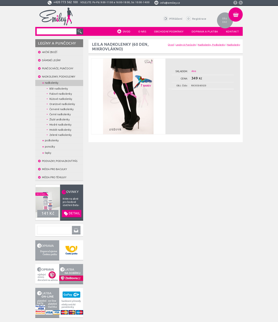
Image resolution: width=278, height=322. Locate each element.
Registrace (199, 18)
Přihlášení (175, 18)
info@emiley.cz (170, 2)
